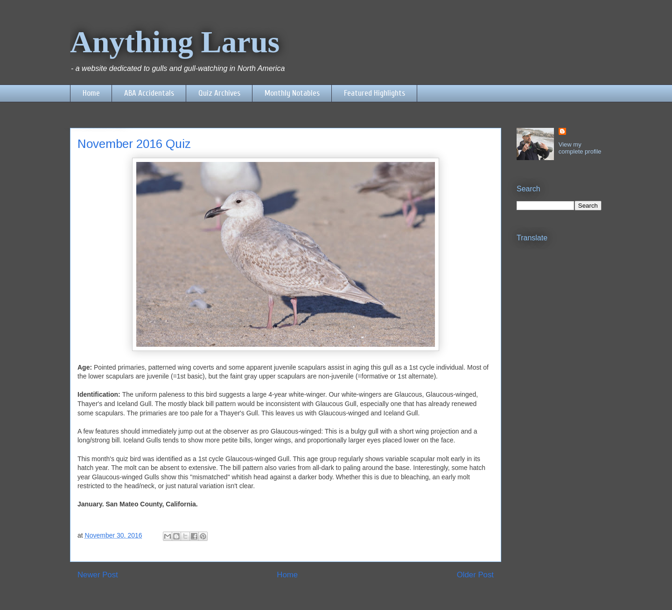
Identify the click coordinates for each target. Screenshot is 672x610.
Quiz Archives (219, 93)
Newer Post (97, 574)
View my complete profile (580, 148)
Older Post (475, 574)
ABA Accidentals (149, 93)
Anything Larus (175, 42)
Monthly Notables (292, 93)
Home (91, 93)
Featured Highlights (374, 93)
